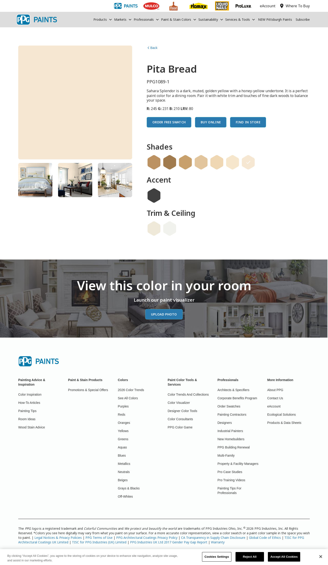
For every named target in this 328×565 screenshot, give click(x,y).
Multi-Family (226, 455)
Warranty (218, 542)
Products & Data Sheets (284, 423)
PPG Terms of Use (99, 537)
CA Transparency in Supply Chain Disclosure (213, 537)
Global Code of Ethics (265, 537)
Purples (123, 406)
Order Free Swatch (169, 122)
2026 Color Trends (131, 390)
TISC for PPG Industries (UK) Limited (99, 542)
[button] (102, 19)
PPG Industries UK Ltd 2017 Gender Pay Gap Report (168, 542)
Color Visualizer (179, 403)
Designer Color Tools (182, 411)
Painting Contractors (232, 414)
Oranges (124, 423)
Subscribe (303, 19)
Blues (122, 455)
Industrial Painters (230, 431)
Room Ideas (26, 419)
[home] (36, 19)
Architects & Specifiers (233, 390)
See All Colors (128, 398)
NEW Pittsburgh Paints (275, 19)
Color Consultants (180, 419)
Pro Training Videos (231, 480)
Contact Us (275, 398)
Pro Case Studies (230, 472)
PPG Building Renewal (234, 447)
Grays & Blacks (129, 488)
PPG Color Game (180, 427)
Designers (225, 423)
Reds (121, 414)
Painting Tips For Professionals (229, 490)
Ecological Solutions (281, 414)
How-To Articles (29, 403)
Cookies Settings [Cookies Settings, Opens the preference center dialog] (217, 559)
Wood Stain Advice (31, 427)
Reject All (249, 559)
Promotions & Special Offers (88, 390)
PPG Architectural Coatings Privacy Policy (146, 537)
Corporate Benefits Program (237, 398)
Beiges (123, 480)
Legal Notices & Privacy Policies (58, 537)
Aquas (122, 447)
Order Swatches (229, 406)
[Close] (321, 560)
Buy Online (211, 122)
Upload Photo (164, 314)
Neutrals (124, 472)
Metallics (124, 464)
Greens (123, 439)
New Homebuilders (231, 439)
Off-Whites (125, 496)
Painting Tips (27, 411)
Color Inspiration (29, 394)
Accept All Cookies (284, 559)
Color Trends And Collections (188, 394)
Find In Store (248, 122)
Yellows (123, 431)
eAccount (273, 406)
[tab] (35, 180)
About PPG (275, 390)
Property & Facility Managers (238, 464)
